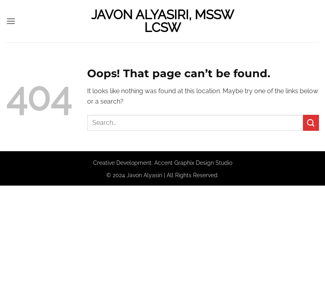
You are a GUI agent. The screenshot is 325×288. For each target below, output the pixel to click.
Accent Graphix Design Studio (193, 162)
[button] (11, 21)
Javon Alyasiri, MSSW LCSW (162, 21)
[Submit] (311, 122)
